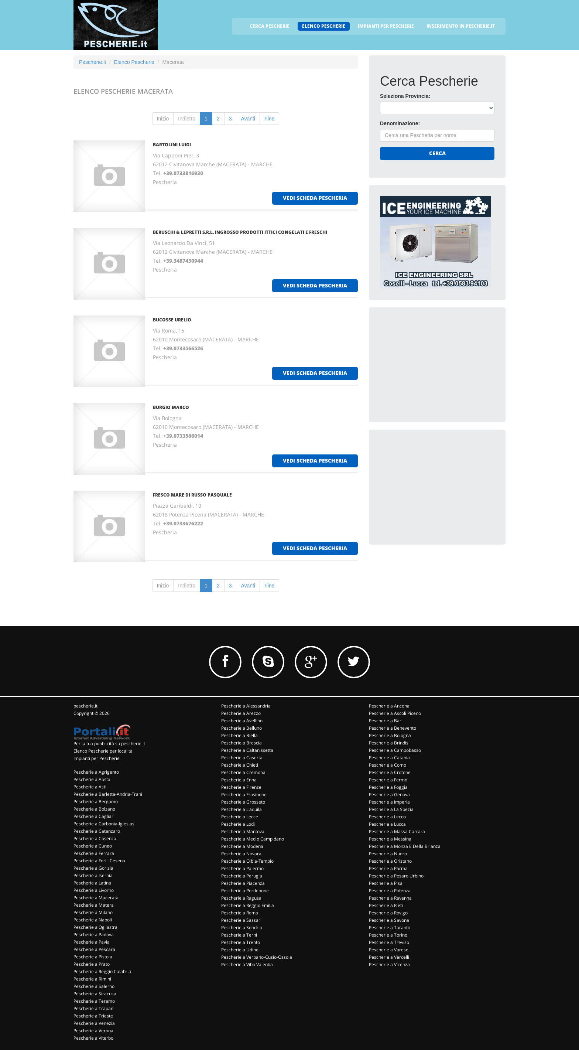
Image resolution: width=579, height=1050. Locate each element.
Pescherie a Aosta (91, 779)
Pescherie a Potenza (390, 890)
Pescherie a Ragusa (241, 898)
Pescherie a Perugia (241, 876)
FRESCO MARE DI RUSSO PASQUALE (192, 495)
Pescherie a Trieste (93, 1016)
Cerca (437, 153)
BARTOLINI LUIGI (172, 145)
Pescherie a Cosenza (94, 838)
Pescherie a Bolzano (94, 809)
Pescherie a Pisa (385, 883)
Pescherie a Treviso (389, 942)
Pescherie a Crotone (390, 772)
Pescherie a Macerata (96, 897)
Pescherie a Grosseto (243, 802)
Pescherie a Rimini (92, 979)
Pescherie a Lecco (387, 817)
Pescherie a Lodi (238, 824)
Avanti (248, 119)
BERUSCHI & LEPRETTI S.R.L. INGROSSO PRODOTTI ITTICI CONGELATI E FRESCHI (240, 232)
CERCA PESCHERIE (270, 26)
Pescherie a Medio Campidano (252, 839)
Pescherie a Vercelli (389, 957)
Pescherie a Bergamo (95, 801)
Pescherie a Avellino (242, 720)
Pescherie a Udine (239, 950)
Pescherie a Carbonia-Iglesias (103, 824)
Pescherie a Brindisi (389, 743)
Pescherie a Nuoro (388, 853)
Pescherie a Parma (388, 868)
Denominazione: (400, 123)
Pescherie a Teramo (94, 1001)
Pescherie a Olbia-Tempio (247, 861)
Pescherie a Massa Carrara (397, 831)
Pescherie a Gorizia (93, 868)
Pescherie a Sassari (241, 920)
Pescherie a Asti (89, 787)
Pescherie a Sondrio (241, 927)
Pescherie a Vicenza (389, 964)
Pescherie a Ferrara (93, 853)
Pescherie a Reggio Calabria (102, 971)
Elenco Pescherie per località (103, 751)
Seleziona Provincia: (405, 96)
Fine (269, 119)
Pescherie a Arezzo (241, 713)
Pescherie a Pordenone (245, 890)
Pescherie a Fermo (388, 780)
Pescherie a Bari (385, 720)
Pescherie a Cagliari (93, 816)
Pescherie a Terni (239, 935)
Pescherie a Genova (389, 794)
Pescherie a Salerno (93, 986)
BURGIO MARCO (171, 407)
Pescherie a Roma (239, 913)
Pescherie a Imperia (389, 802)
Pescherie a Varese (388, 950)
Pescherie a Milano (93, 912)
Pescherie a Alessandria (246, 706)
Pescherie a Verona (93, 1030)
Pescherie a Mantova (242, 831)
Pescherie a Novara (241, 853)
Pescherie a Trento (240, 942)
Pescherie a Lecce (239, 817)
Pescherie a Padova (93, 934)
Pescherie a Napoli (92, 920)
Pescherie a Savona (389, 920)
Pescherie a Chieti (239, 765)
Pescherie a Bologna (390, 735)
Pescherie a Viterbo (93, 1038)
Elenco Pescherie (134, 62)
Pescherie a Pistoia (92, 957)
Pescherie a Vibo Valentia (247, 964)
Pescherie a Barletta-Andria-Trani (107, 794)
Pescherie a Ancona (389, 706)
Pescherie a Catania (389, 757)
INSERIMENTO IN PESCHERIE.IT (460, 26)
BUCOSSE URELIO (172, 320)
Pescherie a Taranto (389, 927)
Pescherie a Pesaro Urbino (396, 876)
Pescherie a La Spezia (391, 809)
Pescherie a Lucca (387, 824)
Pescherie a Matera (93, 905)
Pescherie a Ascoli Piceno (395, 713)
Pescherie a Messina (390, 839)
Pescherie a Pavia (91, 942)
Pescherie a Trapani (93, 1008)
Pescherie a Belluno (241, 728)
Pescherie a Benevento (392, 728)
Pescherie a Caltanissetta (247, 750)
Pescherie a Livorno (93, 890)
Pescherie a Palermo (242, 868)
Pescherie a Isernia (93, 875)
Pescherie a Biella (239, 735)
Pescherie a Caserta (242, 757)
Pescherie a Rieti (386, 905)
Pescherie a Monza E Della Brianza (405, 846)
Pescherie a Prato (91, 964)
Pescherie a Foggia (388, 787)
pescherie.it (85, 706)
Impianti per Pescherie (96, 758)
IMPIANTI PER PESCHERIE (386, 26)
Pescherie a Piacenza (243, 883)
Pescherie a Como (387, 765)
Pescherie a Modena (242, 846)
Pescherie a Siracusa (94, 994)
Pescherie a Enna (239, 780)
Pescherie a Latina (92, 883)
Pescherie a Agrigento (96, 772)
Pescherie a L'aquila (241, 809)
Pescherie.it (92, 62)
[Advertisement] (435, 364)
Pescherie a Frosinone (244, 794)
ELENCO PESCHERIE (323, 26)
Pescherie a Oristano (390, 861)
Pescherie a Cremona (243, 772)
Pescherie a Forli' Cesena (99, 861)
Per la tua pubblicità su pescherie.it (109, 743)
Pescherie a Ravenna (390, 898)
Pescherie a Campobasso (395, 750)
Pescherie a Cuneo (92, 846)
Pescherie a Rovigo (388, 913)
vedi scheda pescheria (315, 197)
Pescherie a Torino (388, 935)
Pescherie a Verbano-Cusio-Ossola (256, 957)
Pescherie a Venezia (94, 1023)
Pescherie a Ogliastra (95, 927)
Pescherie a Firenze (241, 787)
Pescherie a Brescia (241, 743)
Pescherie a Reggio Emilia (247, 905)
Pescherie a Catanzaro (96, 831)
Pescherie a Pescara (94, 949)
